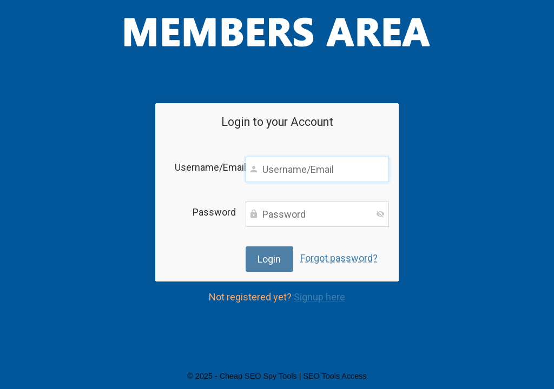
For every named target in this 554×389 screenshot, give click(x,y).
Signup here (319, 297)
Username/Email (205, 167)
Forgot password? (339, 258)
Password (214, 212)
